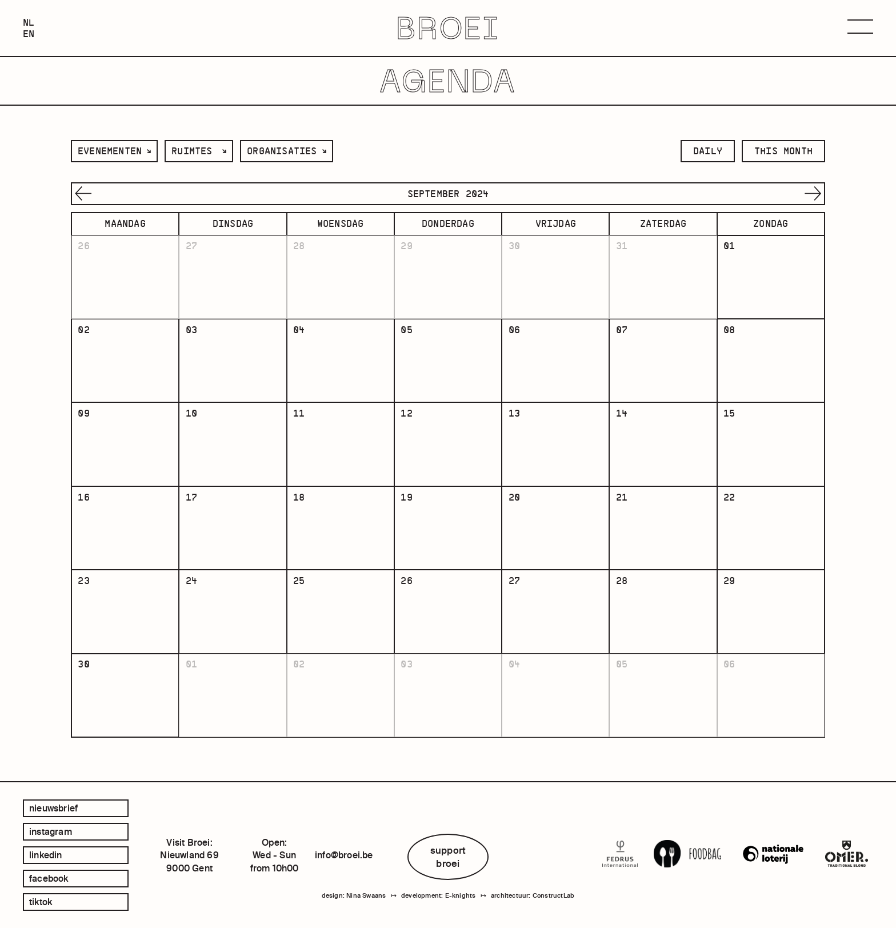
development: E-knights (438, 895)
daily (707, 151)
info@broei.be (344, 855)
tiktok (40, 901)
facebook (49, 878)
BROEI (448, 28)
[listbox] (114, 151)
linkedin (45, 855)
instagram (50, 831)
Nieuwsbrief (53, 808)
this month (783, 151)
